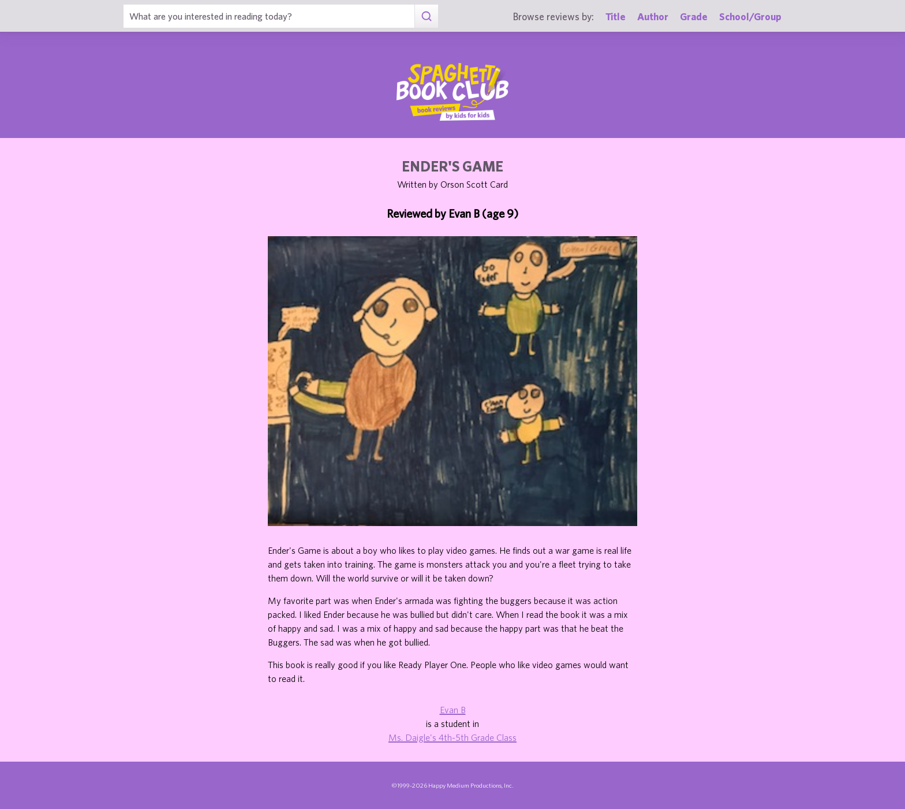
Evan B (453, 709)
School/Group (750, 16)
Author (652, 16)
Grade (694, 16)
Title (615, 16)
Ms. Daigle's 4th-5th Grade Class (452, 737)
